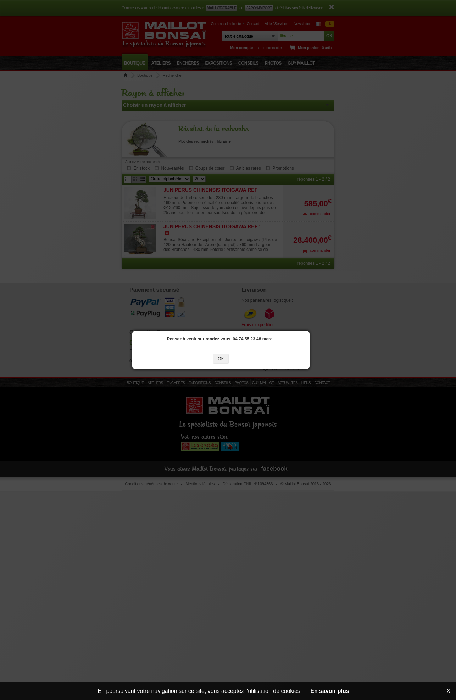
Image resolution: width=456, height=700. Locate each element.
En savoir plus (329, 691)
